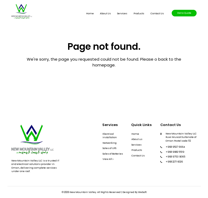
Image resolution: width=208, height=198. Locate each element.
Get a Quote (184, 13)
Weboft (142, 192)
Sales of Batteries (113, 153)
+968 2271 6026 (174, 161)
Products (139, 13)
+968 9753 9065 (175, 156)
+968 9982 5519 (175, 152)
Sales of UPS (109, 148)
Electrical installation (110, 135)
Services (122, 13)
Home (90, 13)
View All (108, 159)
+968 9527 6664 (175, 146)
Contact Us (157, 13)
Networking (110, 143)
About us (105, 13)
